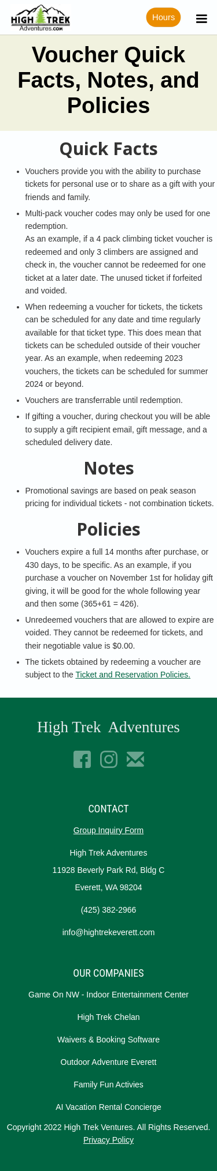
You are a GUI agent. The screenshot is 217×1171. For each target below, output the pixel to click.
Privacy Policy (108, 1139)
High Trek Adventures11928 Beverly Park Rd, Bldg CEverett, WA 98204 (109, 870)
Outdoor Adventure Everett (109, 1062)
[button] (200, 17)
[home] (38, 17)
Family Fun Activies (108, 1084)
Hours (163, 17)
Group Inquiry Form (108, 830)
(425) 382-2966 (109, 909)
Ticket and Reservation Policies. (132, 674)
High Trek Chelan (108, 1017)
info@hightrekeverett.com (108, 932)
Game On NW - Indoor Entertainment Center (108, 994)
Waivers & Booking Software (108, 1039)
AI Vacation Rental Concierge (108, 1107)
